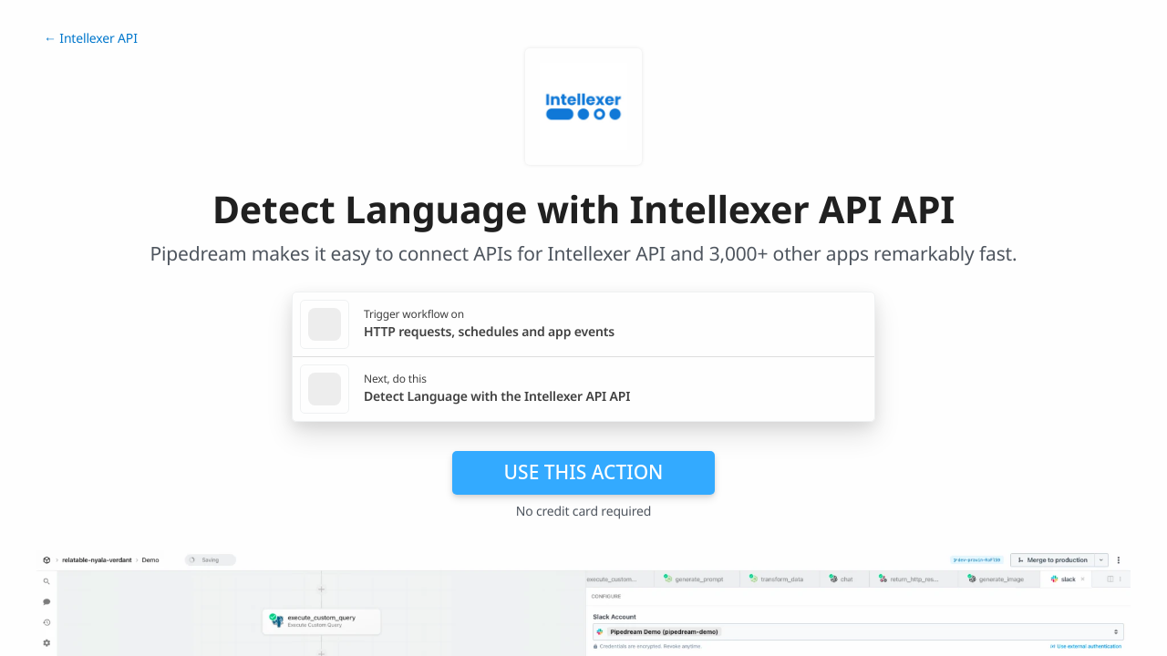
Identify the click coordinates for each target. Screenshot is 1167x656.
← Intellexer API (91, 38)
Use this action (584, 472)
